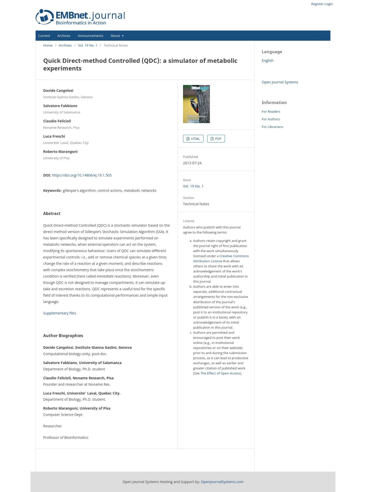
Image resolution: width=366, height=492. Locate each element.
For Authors (271, 119)
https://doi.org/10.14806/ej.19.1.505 (82, 175)
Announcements (90, 35)
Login (329, 4)
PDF (217, 138)
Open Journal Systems (280, 82)
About (116, 35)
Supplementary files (59, 313)
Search (320, 35)
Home (48, 45)
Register (317, 4)
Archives (63, 35)
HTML (195, 138)
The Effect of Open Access (220, 373)
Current (44, 35)
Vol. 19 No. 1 (87, 45)
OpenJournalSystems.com (222, 481)
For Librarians (272, 126)
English (267, 60)
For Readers (271, 111)
